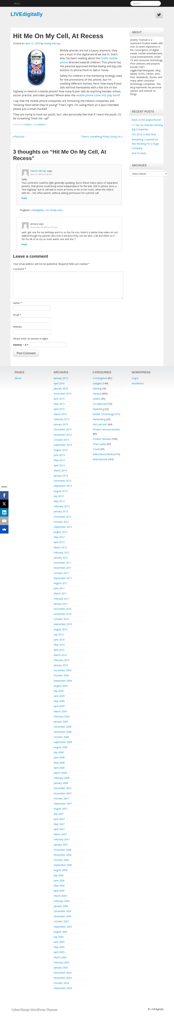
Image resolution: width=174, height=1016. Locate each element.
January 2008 (61, 783)
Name (17, 303)
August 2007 (60, 808)
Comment (19, 269)
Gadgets (97, 383)
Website (17, 326)
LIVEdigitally (27, 14)
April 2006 (59, 890)
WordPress (138, 383)
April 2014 (59, 465)
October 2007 (61, 798)
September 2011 (63, 578)
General (27, 124)
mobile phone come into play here (97, 95)
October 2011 (61, 573)
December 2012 (62, 516)
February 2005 (61, 962)
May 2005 (59, 947)
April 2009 (59, 706)
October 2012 (61, 521)
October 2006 (61, 860)
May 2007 (59, 824)
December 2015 (62, 393)
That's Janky (99, 444)
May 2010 (59, 644)
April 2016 (59, 383)
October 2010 (61, 619)
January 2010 (61, 665)
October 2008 (61, 737)
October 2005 (61, 921)
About (17, 3)
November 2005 (63, 916)
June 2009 (59, 696)
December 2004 (62, 972)
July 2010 (59, 634)
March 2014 (60, 470)
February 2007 (61, 839)
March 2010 (60, 655)
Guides (96, 398)
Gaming (97, 388)
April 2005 (59, 952)
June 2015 (59, 398)
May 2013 (59, 501)
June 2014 (59, 455)
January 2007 (61, 844)
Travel (96, 449)
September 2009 (63, 680)
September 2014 (63, 444)
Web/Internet (100, 459)
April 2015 (59, 409)
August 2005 (60, 931)
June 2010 (59, 639)
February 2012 (61, 552)
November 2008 (63, 731)
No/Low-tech (100, 424)
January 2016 (61, 388)
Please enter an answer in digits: (30, 338)
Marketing (98, 409)
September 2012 (63, 526)
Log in (135, 378)
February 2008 (61, 778)
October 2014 (61, 439)
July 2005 (59, 936)
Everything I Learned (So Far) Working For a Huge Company (145, 144)
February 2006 (61, 901)
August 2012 (60, 532)
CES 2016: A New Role (144, 134)
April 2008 (59, 767)
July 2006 (59, 875)
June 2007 (59, 819)
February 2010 (61, 660)
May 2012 (59, 537)
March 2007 (60, 834)
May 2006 (59, 885)
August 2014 (60, 450)
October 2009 (61, 675)
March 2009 (60, 711)
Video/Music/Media (103, 454)
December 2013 (62, 480)
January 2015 (61, 424)
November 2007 (63, 793)
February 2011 (61, 598)
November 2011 (63, 567)
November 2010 (63, 614)
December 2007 (62, 788)
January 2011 (61, 603)
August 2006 (60, 870)
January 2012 (61, 557)
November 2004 (63, 977)
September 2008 (63, 742)
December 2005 (62, 911)
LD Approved (100, 403)
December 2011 (62, 562)
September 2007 (63, 803)
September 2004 (63, 988)
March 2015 (60, 414)
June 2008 (59, 757)
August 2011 (60, 583)
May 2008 (59, 762)
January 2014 (61, 475)
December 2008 (62, 726)
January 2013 (61, 511)
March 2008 (60, 772)
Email (17, 314)
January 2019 (61, 378)
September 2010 (63, 624)
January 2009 (61, 721)
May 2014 (59, 460)
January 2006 (61, 906)
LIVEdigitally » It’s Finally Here (47, 210)
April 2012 (59, 542)
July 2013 (59, 496)
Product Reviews (102, 439)
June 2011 (59, 588)
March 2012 (60, 547)
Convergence (100, 378)
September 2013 (63, 485)
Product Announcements (106, 429)
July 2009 (59, 690)
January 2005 (61, 967)
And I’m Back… (140, 153)
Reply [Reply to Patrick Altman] (24, 198)
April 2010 (59, 649)
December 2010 (62, 608)
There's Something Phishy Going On (101, 136)
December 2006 (62, 849)
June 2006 (59, 880)
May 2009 (59, 701)
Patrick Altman (38, 170)
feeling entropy (52, 43)
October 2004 (61, 983)
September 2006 (63, 865)
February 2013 (61, 506)
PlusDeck (19, 136)
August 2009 (60, 685)
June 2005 (59, 942)
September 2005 (63, 926)
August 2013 (60, 491)
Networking (99, 419)
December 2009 (62, 670)
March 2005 (60, 957)
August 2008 (60, 747)
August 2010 (60, 629)
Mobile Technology (103, 414)
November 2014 (63, 434)
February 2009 (61, 716)
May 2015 (59, 403)
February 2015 (61, 419)
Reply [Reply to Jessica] (24, 244)
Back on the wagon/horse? (146, 119)
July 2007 (59, 813)
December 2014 (62, 429)
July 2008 (59, 752)
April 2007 (59, 829)
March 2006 (60, 895)
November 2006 (63, 854)
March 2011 (60, 593)
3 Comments (40, 124)
